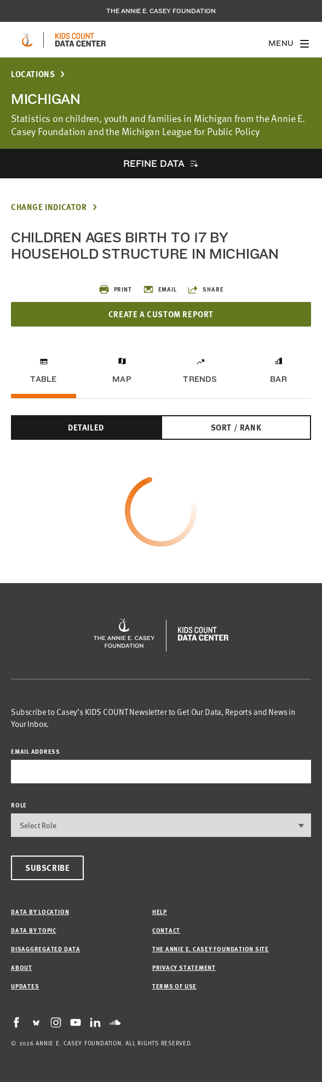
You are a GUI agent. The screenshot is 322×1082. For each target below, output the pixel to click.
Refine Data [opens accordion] (154, 163)
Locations (33, 74)
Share (205, 289)
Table (43, 379)
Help (159, 912)
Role (19, 805)
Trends (200, 379)
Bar (278, 379)
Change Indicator (49, 207)
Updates (25, 986)
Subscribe (47, 868)
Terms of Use (174, 986)
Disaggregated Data (46, 949)
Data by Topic (33, 930)
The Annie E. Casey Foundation (161, 11)
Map (121, 379)
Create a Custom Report (161, 314)
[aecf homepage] (27, 40)
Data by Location (40, 912)
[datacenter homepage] (80, 40)
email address (35, 751)
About (21, 967)
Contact (166, 930)
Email (160, 289)
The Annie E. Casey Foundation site (210, 949)
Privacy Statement (184, 967)
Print (115, 289)
